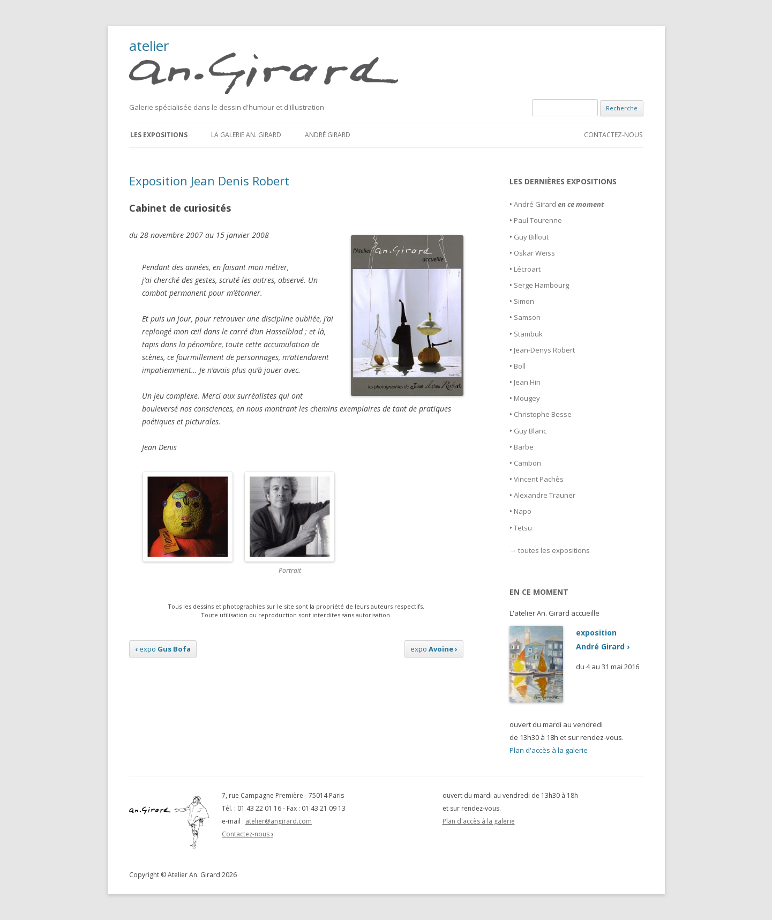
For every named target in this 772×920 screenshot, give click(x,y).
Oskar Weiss (534, 253)
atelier (270, 66)
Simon (524, 301)
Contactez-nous (613, 134)
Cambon (527, 463)
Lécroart (527, 269)
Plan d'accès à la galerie (548, 750)
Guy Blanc (530, 431)
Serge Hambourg (541, 285)
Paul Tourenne (538, 220)
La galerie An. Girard (246, 134)
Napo (522, 511)
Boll (520, 366)
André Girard (327, 134)
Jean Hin (527, 382)
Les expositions (159, 134)
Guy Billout (531, 237)
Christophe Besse (543, 414)
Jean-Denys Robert (544, 350)
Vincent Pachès (539, 479)
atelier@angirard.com (278, 821)
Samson (527, 317)
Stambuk (528, 334)
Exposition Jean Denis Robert (209, 181)
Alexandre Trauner (544, 495)
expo (163, 649)
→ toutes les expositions (549, 550)
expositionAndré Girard (569, 640)
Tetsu (523, 528)
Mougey (527, 398)
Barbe (524, 447)
